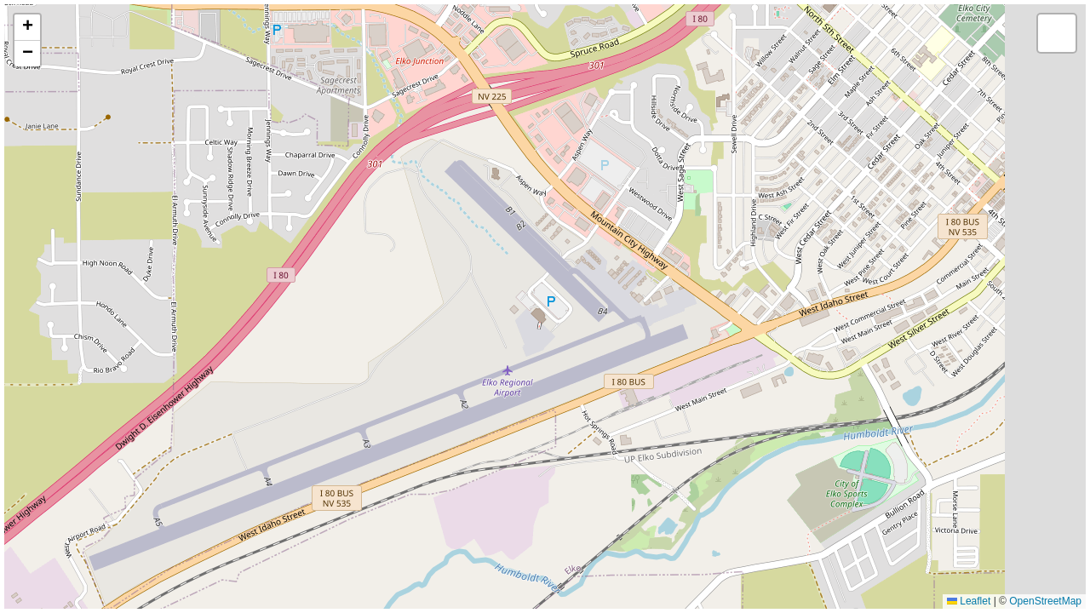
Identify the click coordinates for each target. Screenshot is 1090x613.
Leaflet (968, 601)
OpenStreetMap (1045, 601)
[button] (27, 27)
